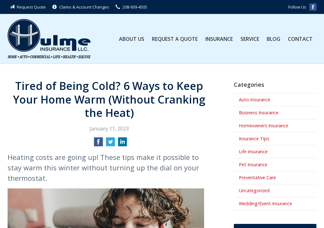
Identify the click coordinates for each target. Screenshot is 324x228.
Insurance (219, 38)
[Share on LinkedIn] (122, 143)
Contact (300, 38)
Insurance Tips (254, 139)
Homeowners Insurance (263, 126)
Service (249, 38)
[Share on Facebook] (98, 143)
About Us (131, 38)
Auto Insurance (254, 100)
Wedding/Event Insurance (265, 203)
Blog (273, 38)
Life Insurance (253, 152)
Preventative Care (257, 177)
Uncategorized (254, 190)
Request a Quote (175, 38)
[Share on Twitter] (110, 143)
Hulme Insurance (49, 39)
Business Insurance (258, 113)
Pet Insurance (253, 165)
